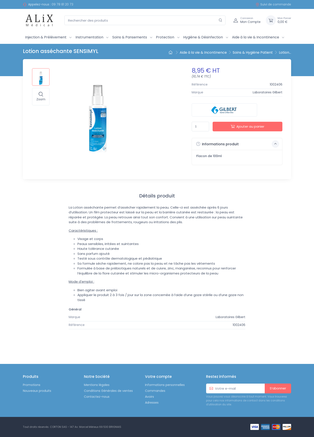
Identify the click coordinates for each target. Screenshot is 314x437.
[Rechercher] (220, 20)
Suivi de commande (273, 4)
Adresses (152, 402)
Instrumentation (89, 37)
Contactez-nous (96, 396)
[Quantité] (200, 127)
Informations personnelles (165, 385)
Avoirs (149, 396)
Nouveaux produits (37, 391)
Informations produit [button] (237, 144)
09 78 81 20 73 (62, 4)
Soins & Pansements (129, 37)
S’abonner (278, 388)
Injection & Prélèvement (46, 37)
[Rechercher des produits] (144, 20)
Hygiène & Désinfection (203, 37)
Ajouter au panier (247, 126)
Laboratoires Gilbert (267, 92)
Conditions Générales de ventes (108, 391)
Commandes (155, 391)
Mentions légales (96, 385)
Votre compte (158, 376)
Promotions (31, 385)
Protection (165, 37)
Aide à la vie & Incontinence (255, 37)
